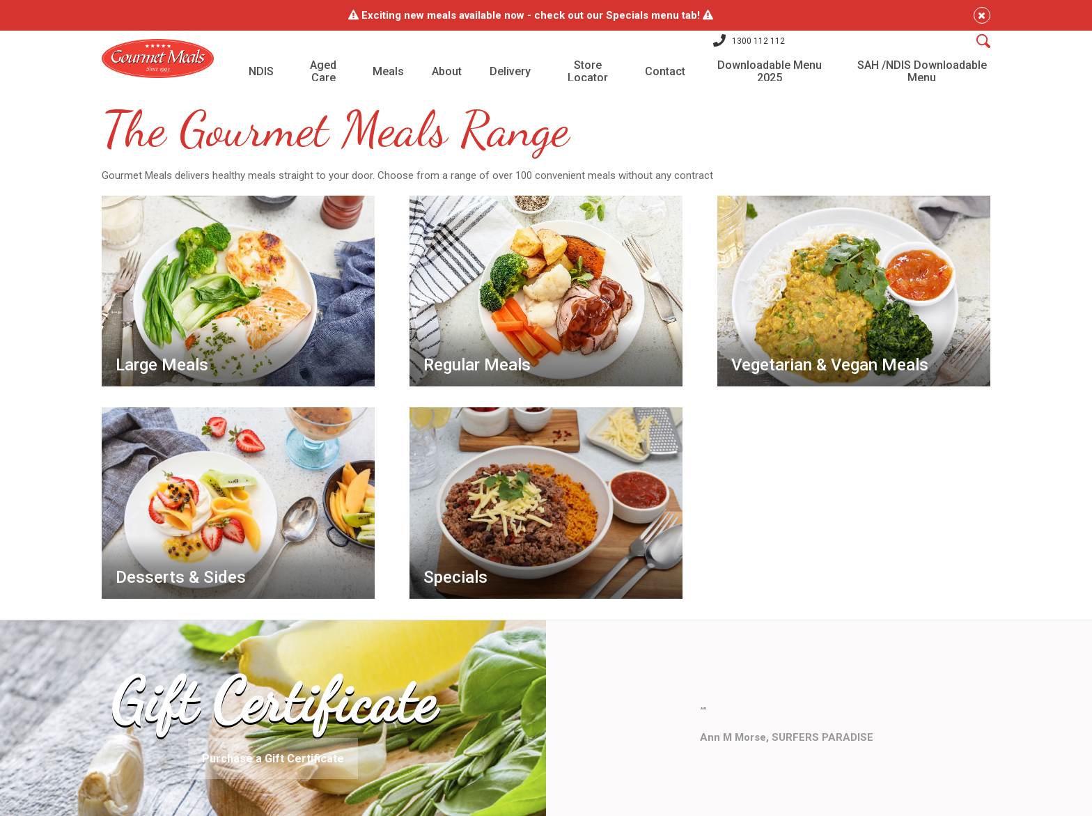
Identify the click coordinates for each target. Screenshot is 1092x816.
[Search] (939, 48)
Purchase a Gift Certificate (273, 745)
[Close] (938, 15)
